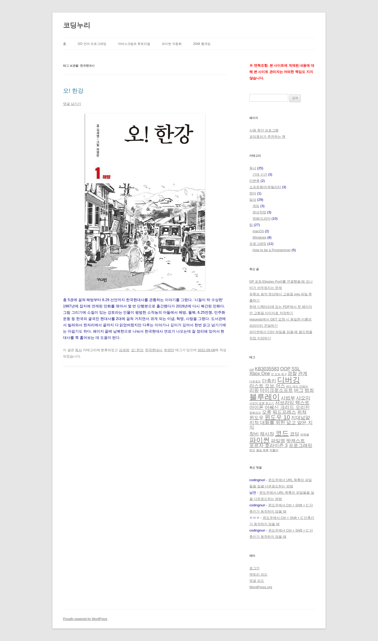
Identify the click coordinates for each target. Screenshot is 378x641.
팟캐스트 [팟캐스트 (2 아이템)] (295, 440)
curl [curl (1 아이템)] (251, 369)
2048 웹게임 (202, 44)
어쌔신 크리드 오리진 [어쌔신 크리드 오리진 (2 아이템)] (287, 407)
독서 (78, 350)
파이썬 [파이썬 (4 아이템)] (259, 440)
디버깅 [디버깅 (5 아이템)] (288, 379)
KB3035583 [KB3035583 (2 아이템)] (267, 368)
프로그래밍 (257, 244)
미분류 (254, 181)
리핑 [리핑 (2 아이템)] (254, 390)
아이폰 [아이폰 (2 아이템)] (256, 407)
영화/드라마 (262, 218)
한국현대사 (153, 350)
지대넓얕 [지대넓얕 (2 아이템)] (300, 417)
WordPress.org (260, 587)
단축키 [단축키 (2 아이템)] (269, 380)
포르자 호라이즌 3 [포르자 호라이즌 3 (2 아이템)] (268, 445)
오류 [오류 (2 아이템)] (266, 412)
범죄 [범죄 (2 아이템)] (309, 390)
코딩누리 (76, 25)
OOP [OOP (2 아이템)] (285, 368)
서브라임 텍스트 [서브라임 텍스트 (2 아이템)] (292, 402)
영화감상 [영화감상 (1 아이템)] (255, 412)
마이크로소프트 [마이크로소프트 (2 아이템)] (276, 390)
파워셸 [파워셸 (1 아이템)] (304, 434)
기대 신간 (260, 174)
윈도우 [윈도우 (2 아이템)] (256, 417)
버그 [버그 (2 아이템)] (298, 390)
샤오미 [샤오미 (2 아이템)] (303, 398)
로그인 (254, 568)
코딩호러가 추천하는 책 (267, 137)
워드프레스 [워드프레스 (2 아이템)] (284, 412)
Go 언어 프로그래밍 (92, 44)
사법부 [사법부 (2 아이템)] (288, 398)
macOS (258, 231)
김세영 (124, 350)
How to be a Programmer (272, 250)
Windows (259, 237)
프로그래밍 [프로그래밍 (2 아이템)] (300, 445)
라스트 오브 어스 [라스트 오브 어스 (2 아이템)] (267, 385)
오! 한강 (73, 90)
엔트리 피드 (258, 574)
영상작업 (259, 212)
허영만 (169, 350)
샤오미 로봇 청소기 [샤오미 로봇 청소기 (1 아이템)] (261, 403)
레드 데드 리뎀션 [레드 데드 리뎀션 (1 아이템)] (297, 386)
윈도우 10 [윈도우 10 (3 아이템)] (277, 417)
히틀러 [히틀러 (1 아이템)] (274, 450)
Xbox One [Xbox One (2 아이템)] (259, 373)
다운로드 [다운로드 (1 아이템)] (255, 381)
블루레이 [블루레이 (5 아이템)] (264, 396)
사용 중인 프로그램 (264, 130)
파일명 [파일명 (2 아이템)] (278, 440)
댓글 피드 (256, 581)
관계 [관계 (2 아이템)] (302, 373)
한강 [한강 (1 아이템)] (252, 450)
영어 (252, 193)
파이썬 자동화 (171, 44)
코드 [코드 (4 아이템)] (282, 433)
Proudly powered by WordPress (85, 619)
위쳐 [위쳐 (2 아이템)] (302, 412)
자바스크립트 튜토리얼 (134, 44)
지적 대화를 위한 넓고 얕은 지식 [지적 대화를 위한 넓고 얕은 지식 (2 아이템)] (281, 425)
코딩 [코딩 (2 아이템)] (294, 434)
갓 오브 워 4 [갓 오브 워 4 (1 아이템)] (278, 374)
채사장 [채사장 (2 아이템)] (267, 434)
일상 (252, 200)
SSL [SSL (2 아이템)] (295, 368)
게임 (256, 206)
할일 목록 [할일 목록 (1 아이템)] (262, 450)
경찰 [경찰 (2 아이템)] (292, 373)
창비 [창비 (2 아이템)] (254, 434)
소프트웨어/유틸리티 (265, 187)
